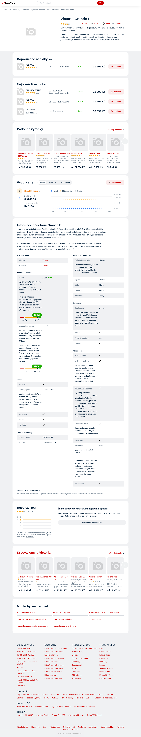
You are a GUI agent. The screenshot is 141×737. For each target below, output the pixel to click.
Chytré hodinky (23, 694)
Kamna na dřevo (95, 619)
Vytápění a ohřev (38, 10)
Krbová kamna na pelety (54, 652)
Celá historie (65, 182)
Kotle (74, 668)
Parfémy (54, 698)
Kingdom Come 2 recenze (61, 707)
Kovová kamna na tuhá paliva (64, 626)
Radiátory (75, 672)
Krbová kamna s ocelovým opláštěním (32, 619)
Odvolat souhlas (107, 727)
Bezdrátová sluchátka (39, 694)
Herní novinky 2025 (24, 707)
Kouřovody (103, 658)
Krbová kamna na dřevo (53, 668)
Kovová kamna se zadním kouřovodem (32, 626)
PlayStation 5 (74, 694)
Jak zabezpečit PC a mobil (84, 707)
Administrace (55, 727)
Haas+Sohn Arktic (24, 648)
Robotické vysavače (34, 698)
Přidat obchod (22, 727)
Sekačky (69, 698)
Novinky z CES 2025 (25, 715)
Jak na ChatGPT (58, 715)
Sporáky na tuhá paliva (81, 658)
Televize (101, 694)
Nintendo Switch (88, 694)
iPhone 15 (55, 694)
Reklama (120, 727)
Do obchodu (116, 66)
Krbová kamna (53, 10)
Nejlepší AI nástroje (94, 715)
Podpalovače (104, 672)
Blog (44, 727)
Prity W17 (21, 667)
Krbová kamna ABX (52, 662)
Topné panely (77, 665)
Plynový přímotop (106, 678)
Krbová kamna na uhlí (53, 678)
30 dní (42, 182)
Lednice (20, 698)
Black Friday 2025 (110, 698)
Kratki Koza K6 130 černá (27, 652)
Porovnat (96, 23)
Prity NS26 (21, 686)
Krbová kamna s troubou (54, 658)
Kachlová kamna (50, 655)
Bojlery (102, 665)
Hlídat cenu (115, 182)
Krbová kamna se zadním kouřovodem (104, 612)
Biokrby (75, 655)
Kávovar (110, 694)
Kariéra (75, 730)
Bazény (98, 698)
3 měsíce (52, 182)
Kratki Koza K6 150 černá (27, 658)
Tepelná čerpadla (106, 668)
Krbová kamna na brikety (62, 619)
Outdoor (89, 698)
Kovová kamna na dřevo (26, 612)
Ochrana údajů (69, 727)
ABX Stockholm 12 (24, 677)
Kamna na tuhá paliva (61, 612)
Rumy (46, 698)
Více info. (30, 537)
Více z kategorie (116, 553)
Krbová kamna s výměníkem (55, 648)
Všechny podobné (115, 130)
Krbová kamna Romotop (54, 665)
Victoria (45, 260)
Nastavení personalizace (88, 727)
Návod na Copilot (42, 715)
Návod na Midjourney (76, 715)
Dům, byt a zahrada (21, 10)
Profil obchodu (31, 112)
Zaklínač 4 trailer (41, 707)
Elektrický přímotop (106, 675)
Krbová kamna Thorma (53, 672)
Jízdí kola (79, 698)
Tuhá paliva (76, 678)
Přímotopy (76, 662)
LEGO (64, 694)
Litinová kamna (50, 675)
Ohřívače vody (77, 675)
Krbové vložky (77, 652)
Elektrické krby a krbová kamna (84, 648)
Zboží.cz (7, 10)
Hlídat (106, 24)
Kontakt (66, 730)
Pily (62, 698)
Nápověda (35, 727)
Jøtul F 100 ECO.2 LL (25, 655)
